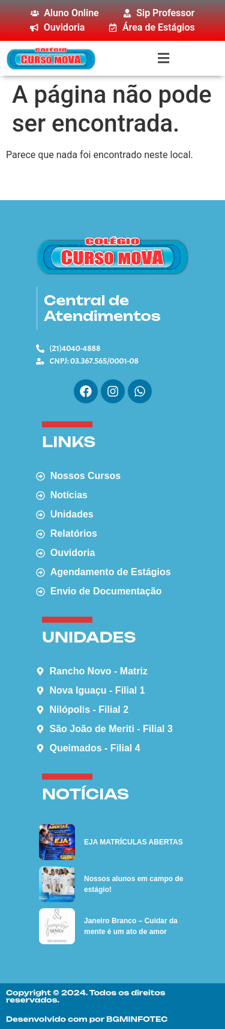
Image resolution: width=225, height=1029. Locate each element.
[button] (163, 58)
